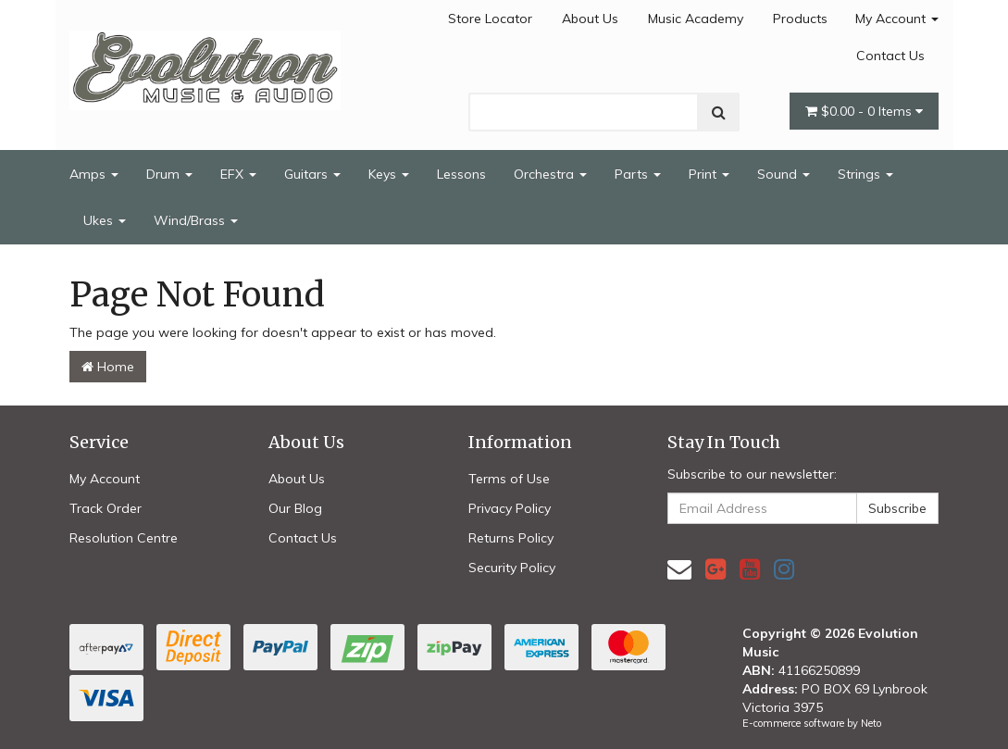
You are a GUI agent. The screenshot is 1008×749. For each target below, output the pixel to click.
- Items (864, 111)
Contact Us (890, 55)
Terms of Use (509, 478)
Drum (169, 174)
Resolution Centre (123, 538)
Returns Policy (511, 538)
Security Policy (511, 567)
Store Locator (490, 18)
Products (800, 18)
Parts (638, 174)
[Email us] (679, 569)
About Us (590, 18)
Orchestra (550, 174)
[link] (715, 569)
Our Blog (295, 508)
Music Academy (695, 18)
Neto (871, 723)
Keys (388, 174)
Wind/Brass (196, 220)
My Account (897, 18)
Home (107, 366)
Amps (93, 174)
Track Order (105, 508)
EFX (238, 174)
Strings (865, 174)
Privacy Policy (509, 508)
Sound (783, 174)
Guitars (312, 174)
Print (709, 174)
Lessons (461, 174)
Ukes (104, 220)
